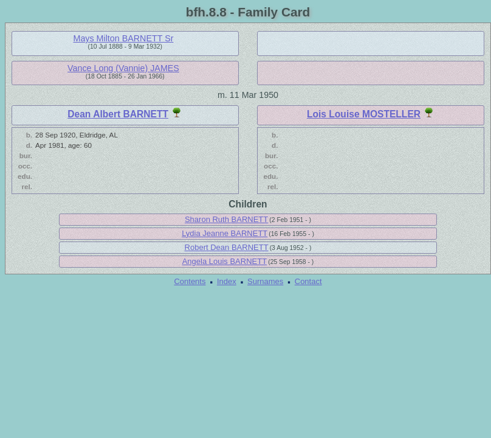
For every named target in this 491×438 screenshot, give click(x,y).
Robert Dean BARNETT (227, 247)
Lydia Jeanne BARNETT (224, 233)
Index (226, 281)
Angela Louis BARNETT (224, 261)
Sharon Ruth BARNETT (226, 219)
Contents (189, 281)
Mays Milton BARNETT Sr (123, 38)
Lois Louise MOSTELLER (364, 114)
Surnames (265, 281)
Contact (308, 281)
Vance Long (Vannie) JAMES (123, 68)
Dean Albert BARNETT (117, 114)
